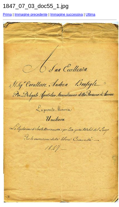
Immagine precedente (30, 15)
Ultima (90, 15)
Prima (7, 15)
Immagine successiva (66, 15)
